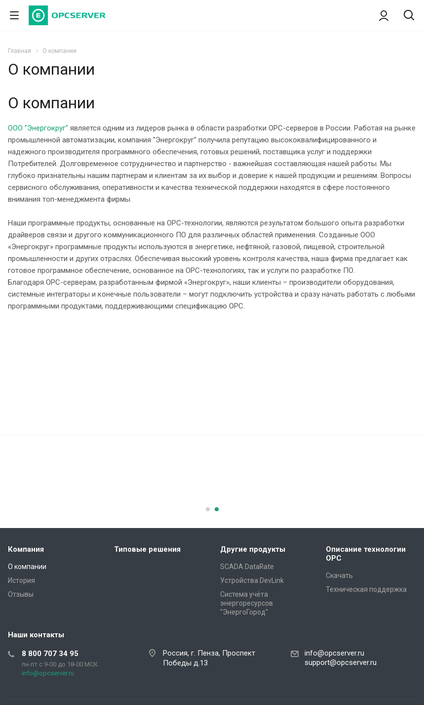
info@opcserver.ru (48, 673)
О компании (27, 567)
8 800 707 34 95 (50, 653)
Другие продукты (252, 549)
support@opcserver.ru (341, 662)
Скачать (339, 575)
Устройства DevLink (252, 580)
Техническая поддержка (366, 589)
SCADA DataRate (247, 567)
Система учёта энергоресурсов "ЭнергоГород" (246, 603)
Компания (26, 549)
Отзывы (21, 594)
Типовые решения (147, 549)
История (21, 580)
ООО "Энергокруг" (38, 128)
